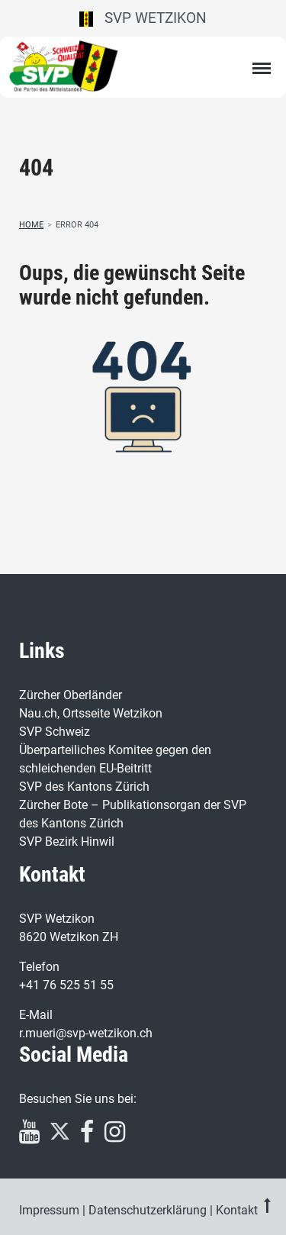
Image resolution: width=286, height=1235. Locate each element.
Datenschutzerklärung (147, 1210)
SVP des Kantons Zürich (84, 786)
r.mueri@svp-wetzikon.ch (86, 1033)
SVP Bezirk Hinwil (66, 841)
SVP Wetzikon (143, 18)
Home (31, 225)
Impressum (49, 1210)
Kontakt (237, 1210)
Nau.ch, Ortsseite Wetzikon (90, 713)
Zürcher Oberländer (70, 695)
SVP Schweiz (54, 731)
